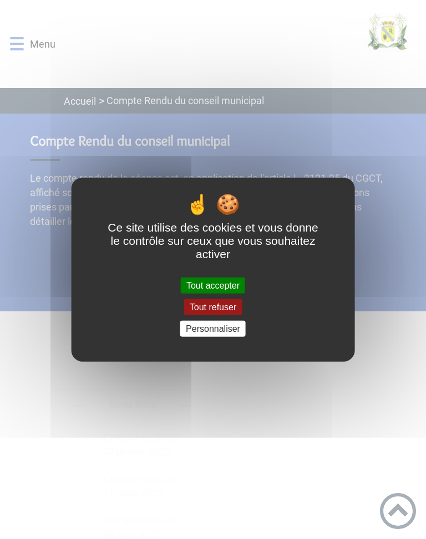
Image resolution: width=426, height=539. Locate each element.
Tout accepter (213, 285)
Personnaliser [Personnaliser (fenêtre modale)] (213, 328)
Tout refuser (213, 306)
